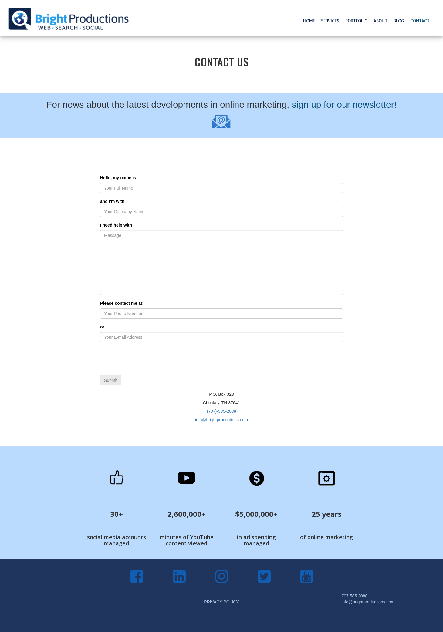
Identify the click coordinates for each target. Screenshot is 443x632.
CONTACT (420, 20)
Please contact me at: (122, 303)
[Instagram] (222, 580)
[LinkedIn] (179, 580)
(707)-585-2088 (221, 411)
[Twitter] (264, 580)
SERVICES (330, 20)
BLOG (399, 20)
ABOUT (380, 20)
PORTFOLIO (356, 20)
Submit (110, 380)
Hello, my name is (118, 177)
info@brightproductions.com (221, 419)
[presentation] (146, 359)
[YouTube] (307, 580)
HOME (309, 20)
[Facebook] (137, 580)
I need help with (116, 225)
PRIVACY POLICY (221, 602)
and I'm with (112, 201)
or (102, 326)
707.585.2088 (354, 595)
